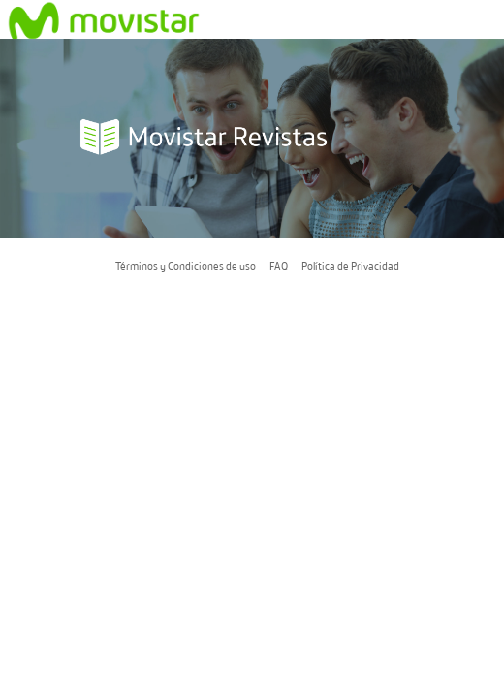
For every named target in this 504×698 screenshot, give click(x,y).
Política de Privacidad (350, 264)
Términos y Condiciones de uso (185, 264)
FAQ (278, 264)
